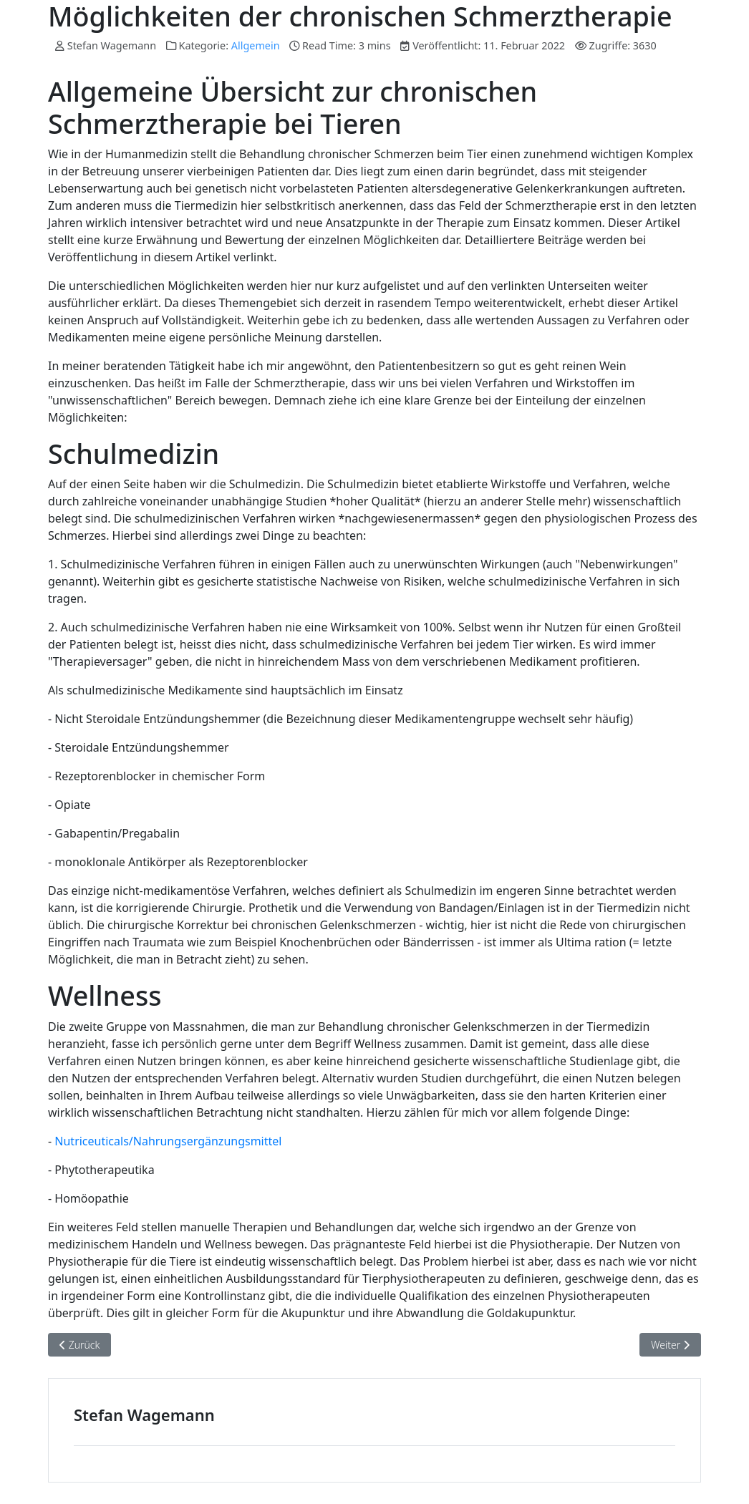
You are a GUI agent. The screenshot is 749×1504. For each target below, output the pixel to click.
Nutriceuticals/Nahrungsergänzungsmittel (167, 1141)
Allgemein (255, 45)
